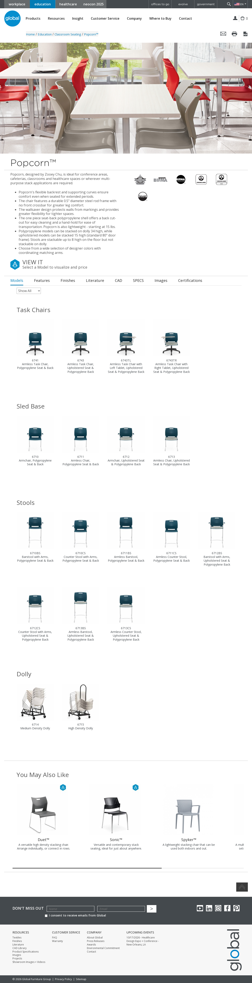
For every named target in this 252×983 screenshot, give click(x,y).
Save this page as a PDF (246, 33)
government (206, 4)
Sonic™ (116, 839)
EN (241, 4)
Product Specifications (25, 951)
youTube (200, 908)
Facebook (227, 908)
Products (33, 18)
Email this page (223, 33)
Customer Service (105, 18)
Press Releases (95, 941)
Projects (17, 958)
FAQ (54, 937)
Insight (77, 18)
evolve (183, 4)
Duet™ (43, 839)
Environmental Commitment (103, 948)
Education (45, 34)
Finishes (17, 941)
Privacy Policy (63, 979)
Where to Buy (160, 18)
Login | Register (235, 18)
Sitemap (81, 979)
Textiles (16, 937)
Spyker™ (188, 839)
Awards (91, 944)
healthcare (68, 4)
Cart (243, 21)
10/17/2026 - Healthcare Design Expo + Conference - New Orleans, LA (143, 941)
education (42, 4)
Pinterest (236, 908)
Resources (56, 18)
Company (134, 18)
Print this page (234, 33)
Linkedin (209, 908)
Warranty (57, 941)
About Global (95, 937)
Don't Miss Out (28, 908)
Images (16, 955)
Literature (18, 944)
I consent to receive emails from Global (75, 915)
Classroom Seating (68, 34)
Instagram (218, 908)
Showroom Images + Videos (28, 962)
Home (30, 34)
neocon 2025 (93, 4)
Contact (185, 18)
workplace (17, 4)
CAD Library (19, 948)
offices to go (160, 4)
